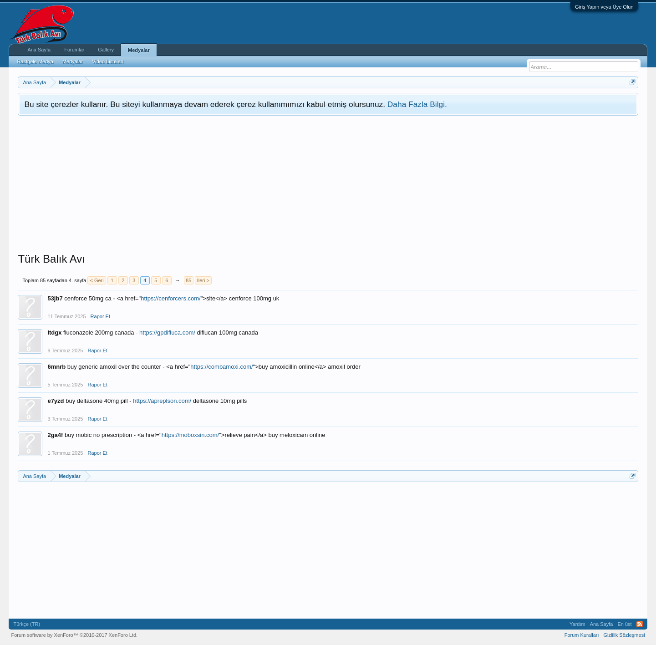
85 (188, 280)
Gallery (106, 49)
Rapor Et (100, 316)
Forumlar (74, 49)
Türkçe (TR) (26, 624)
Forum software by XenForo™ (74, 635)
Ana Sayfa (39, 49)
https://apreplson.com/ (162, 400)
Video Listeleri (107, 61)
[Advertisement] (328, 184)
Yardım (577, 624)
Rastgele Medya (35, 61)
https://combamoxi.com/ (221, 366)
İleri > (203, 280)
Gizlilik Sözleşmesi (624, 635)
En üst (624, 624)
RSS (639, 624)
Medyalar (139, 50)
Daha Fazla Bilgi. (417, 104)
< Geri (96, 280)
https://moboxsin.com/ (190, 435)
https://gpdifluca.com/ (167, 332)
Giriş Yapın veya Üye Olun (604, 7)
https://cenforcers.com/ (171, 298)
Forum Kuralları (581, 635)
